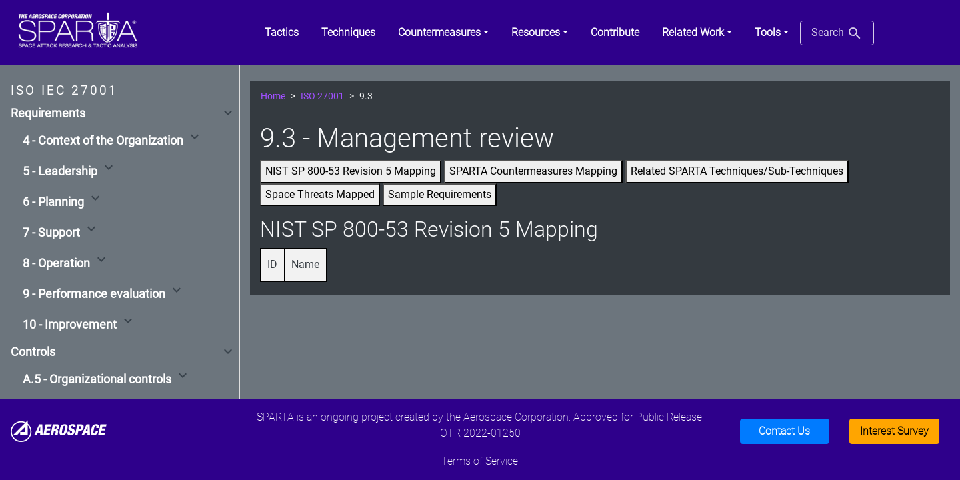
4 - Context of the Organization (103, 140)
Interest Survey (894, 431)
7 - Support (51, 232)
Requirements (48, 113)
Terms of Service (479, 461)
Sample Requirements (439, 194)
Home (273, 96)
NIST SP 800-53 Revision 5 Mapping (350, 171)
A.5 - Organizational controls (97, 379)
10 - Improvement (70, 324)
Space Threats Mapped (320, 194)
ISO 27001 (322, 96)
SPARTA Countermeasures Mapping (533, 171)
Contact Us (784, 431)
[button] (443, 33)
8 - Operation (56, 263)
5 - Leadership (60, 171)
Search (837, 33)
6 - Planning (53, 202)
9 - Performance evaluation (94, 294)
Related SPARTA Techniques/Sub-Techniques (737, 171)
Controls (33, 352)
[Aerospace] (59, 430)
